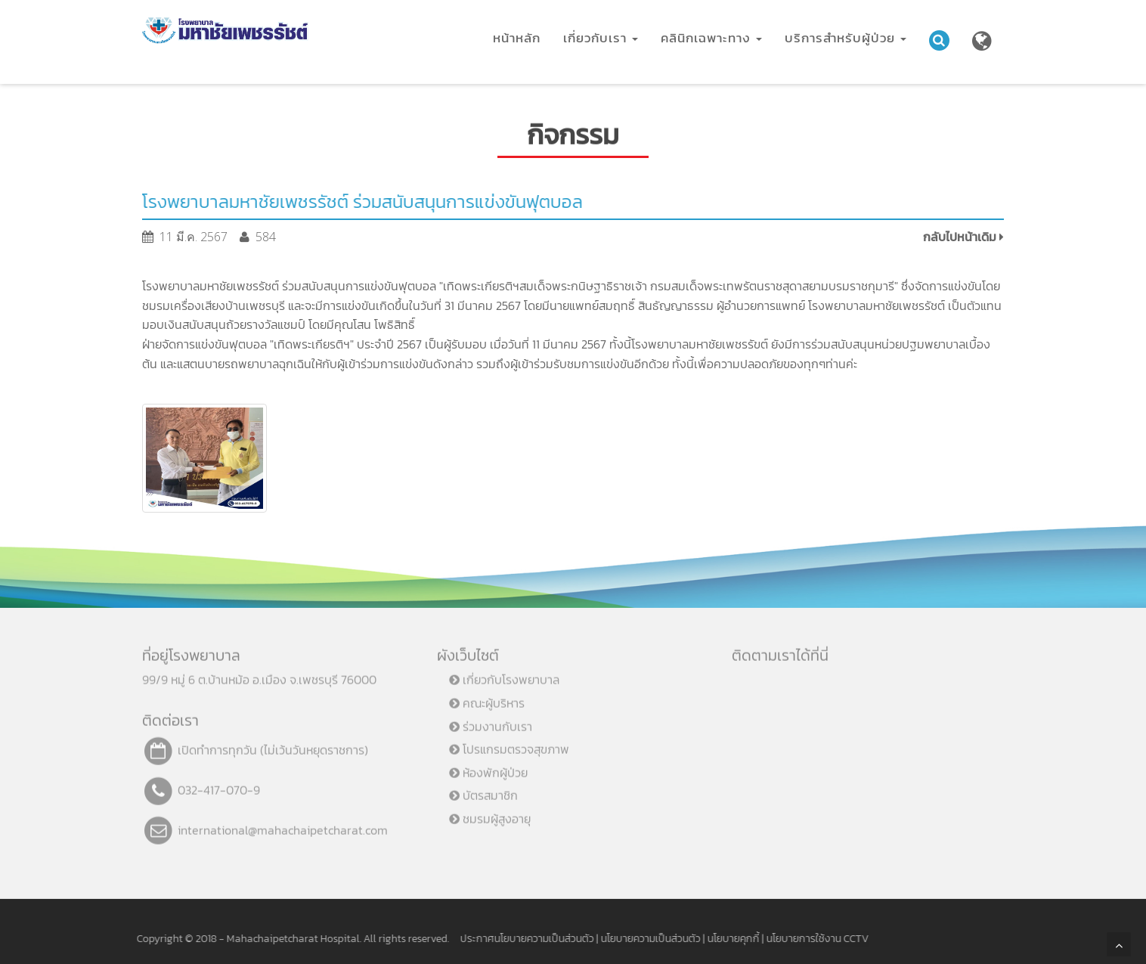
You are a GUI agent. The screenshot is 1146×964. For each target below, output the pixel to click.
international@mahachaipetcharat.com (283, 824)
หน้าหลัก (516, 38)
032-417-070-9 (219, 784)
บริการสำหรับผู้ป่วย (845, 38)
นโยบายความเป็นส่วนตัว (645, 939)
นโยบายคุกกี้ (728, 939)
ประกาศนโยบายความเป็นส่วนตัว (521, 939)
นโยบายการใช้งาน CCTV (811, 939)
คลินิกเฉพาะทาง (711, 38)
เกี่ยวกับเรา (600, 38)
